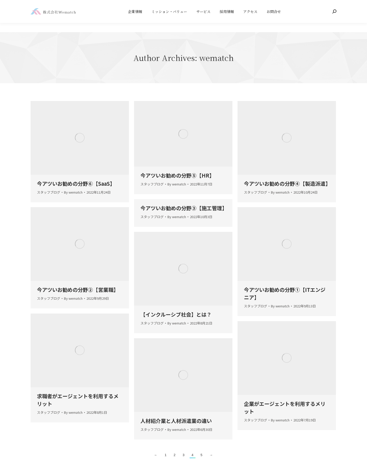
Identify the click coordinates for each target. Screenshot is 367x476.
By (73, 192)
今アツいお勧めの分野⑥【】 (76, 183)
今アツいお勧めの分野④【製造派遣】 (287, 183)
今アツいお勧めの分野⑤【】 (177, 175)
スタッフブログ (48, 192)
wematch (216, 57)
